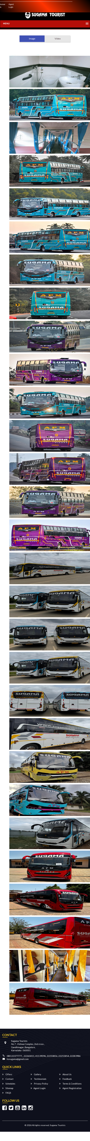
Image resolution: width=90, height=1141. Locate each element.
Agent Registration (70, 1088)
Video (58, 38)
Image (32, 38)
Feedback (65, 1079)
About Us (65, 1074)
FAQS (6, 1092)
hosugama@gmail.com (18, 1059)
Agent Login (11, 5)
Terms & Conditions (70, 1083)
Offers (7, 1074)
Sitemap (7, 1088)
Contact (7, 1079)
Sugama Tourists (57, 1125)
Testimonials (38, 1079)
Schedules (8, 1083)
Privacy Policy (39, 1083)
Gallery (36, 1074)
